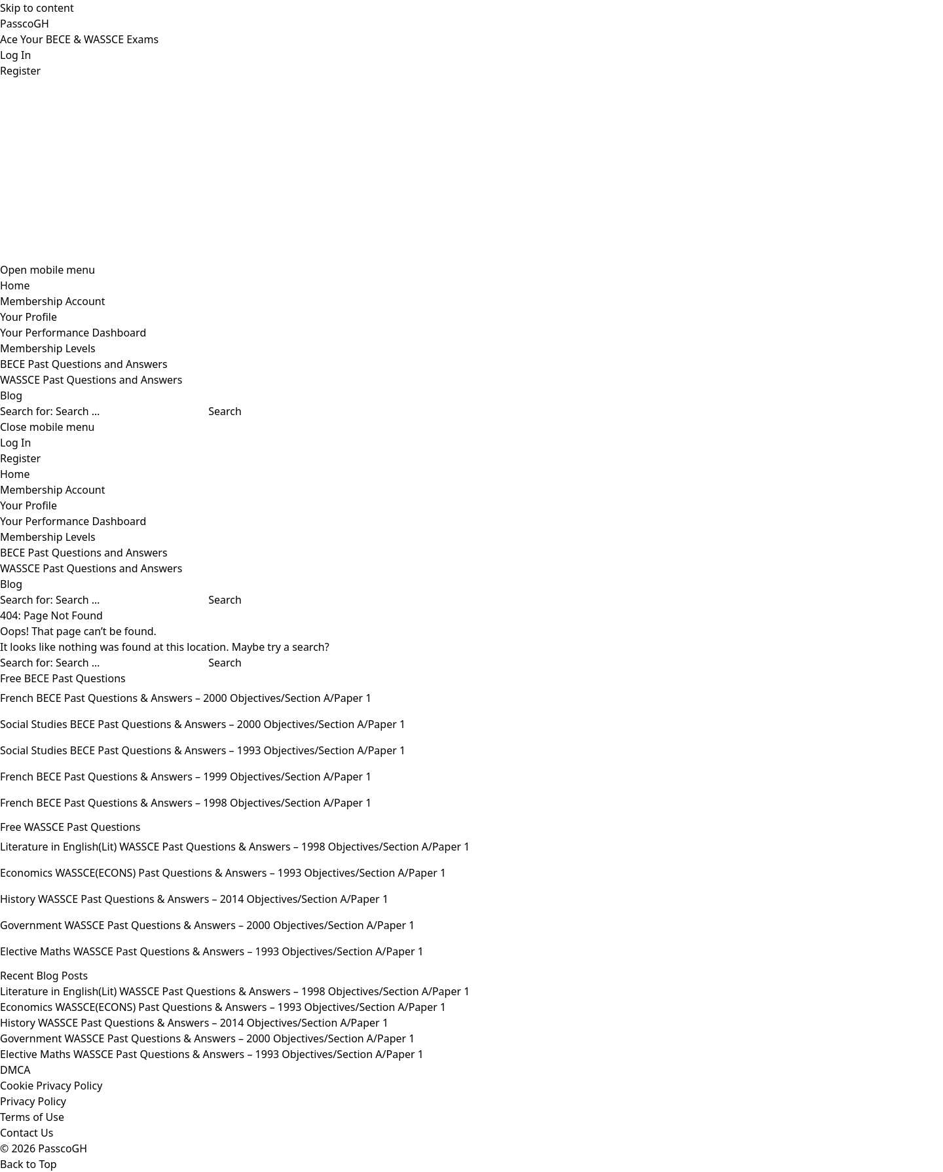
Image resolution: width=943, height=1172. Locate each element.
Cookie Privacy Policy (51, 1085)
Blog (11, 395)
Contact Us (26, 1133)
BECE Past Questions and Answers (84, 364)
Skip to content (37, 8)
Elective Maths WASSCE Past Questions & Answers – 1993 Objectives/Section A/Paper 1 (212, 1054)
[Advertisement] (393, 170)
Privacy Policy (33, 1101)
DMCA (15, 1070)
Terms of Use (32, 1117)
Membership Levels (48, 348)
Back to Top (28, 1164)
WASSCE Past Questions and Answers (91, 380)
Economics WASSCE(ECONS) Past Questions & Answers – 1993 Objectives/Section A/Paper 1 (223, 1007)
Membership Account (52, 301)
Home (15, 285)
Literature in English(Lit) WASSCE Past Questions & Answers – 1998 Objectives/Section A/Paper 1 (235, 991)
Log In (15, 55)
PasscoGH (24, 23)
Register (20, 71)
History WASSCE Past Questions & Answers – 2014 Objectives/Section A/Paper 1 (194, 1023)
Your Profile (28, 317)
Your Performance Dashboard (73, 332)
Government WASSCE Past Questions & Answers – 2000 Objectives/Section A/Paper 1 (207, 1038)
